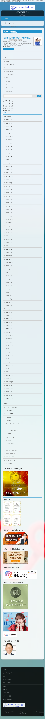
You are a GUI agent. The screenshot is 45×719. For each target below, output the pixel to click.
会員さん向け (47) (10, 437)
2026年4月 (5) (9, 123)
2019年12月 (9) (9, 375)
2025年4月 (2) (9, 163)
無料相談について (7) (10, 460)
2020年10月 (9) (9, 342)
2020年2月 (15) (9, 368)
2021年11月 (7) (9, 299)
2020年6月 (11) (9, 355)
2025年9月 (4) (9, 146)
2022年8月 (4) (9, 269)
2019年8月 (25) (9, 388)
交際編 (15, 40)
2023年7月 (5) (9, 232)
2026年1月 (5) (9, 133)
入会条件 (8, 67)
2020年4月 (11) (9, 362)
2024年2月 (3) (9, 209)
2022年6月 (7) (9, 275)
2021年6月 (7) (9, 315)
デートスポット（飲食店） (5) (12, 423)
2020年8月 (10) (9, 348)
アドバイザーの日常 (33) (11, 407)
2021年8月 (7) (9, 309)
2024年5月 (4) (9, 199)
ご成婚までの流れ (10, 74)
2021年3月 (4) (9, 325)
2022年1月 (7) (9, 292)
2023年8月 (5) (9, 229)
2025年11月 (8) (9, 139)
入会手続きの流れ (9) (10, 443)
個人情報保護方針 (10, 91)
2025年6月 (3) (9, 156)
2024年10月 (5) (9, 182)
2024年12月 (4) (9, 176)
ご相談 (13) (8, 420)
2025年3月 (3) (9, 166)
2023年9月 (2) (9, 226)
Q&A (7, 77)
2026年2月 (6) (9, 129)
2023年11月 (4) (9, 219)
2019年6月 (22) (9, 395)
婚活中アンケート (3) (10, 453)
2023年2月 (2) (9, 249)
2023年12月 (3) (9, 216)
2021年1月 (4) (9, 332)
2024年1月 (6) (9, 212)
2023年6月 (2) (9, 236)
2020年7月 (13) (9, 352)
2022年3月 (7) (9, 285)
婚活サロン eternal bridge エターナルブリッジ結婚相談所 (24, 712)
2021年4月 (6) (9, 322)
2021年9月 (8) (9, 305)
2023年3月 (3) (9, 246)
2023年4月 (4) (9, 242)
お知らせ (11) (9, 410)
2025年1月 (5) (9, 172)
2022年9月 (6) (9, 265)
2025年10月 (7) (9, 143)
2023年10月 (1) (9, 222)
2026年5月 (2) (9, 119)
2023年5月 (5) (9, 239)
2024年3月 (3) (9, 206)
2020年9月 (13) (9, 345)
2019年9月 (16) (9, 385)
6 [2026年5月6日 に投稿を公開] (6, 105)
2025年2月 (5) (9, 169)
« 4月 (4, 112)
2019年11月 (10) (9, 378)
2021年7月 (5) (9, 312)
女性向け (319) (9, 447)
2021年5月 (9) (9, 318)
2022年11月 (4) (9, 259)
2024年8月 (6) (9, 189)
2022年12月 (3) (9, 255)
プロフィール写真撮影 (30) (12, 430)
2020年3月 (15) (9, 365)
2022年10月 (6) (9, 262)
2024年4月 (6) (9, 202)
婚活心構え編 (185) (10, 457)
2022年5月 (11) (9, 279)
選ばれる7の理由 (9, 71)
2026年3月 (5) (9, 126)
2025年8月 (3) (9, 149)
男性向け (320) (9, 463)
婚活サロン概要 (9, 87)
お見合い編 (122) (9, 413)
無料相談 (8, 81)
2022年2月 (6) (9, 289)
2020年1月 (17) (9, 372)
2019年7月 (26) (9, 391)
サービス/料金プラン (10, 64)
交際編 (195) (8, 433)
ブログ (11, 40)
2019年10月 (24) (9, 381)
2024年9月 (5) (9, 186)
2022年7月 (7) (9, 272)
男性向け (20, 40)
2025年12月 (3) (9, 136)
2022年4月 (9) (9, 282)
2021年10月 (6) (9, 302)
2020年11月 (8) (9, 338)
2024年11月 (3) (9, 179)
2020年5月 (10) (9, 358)
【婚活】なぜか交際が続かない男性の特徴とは (17, 38)
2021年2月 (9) (9, 328)
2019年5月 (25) (9, 398)
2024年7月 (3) (9, 192)
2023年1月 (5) (9, 252)
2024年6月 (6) (9, 196)
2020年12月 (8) (9, 335)
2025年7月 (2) (9, 153)
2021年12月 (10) (9, 295)
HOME (7, 61)
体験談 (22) (8, 440)
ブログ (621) (8, 427)
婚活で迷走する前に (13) (11, 450)
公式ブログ (8, 84)
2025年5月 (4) (9, 159)
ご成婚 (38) (8, 417)
